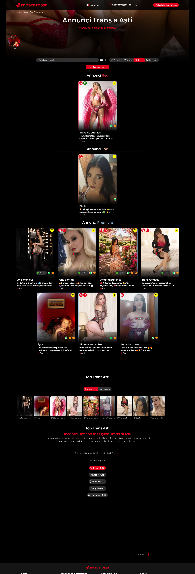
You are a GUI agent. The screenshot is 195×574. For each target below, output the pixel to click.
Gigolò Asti (97, 488)
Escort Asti (96, 475)
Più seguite (104, 389)
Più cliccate (91, 389)
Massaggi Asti (97, 495)
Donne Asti (97, 481)
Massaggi (151, 60)
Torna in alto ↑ (140, 554)
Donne (128, 60)
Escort (115, 60)
